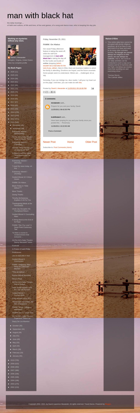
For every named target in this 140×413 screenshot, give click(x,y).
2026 (13, 72)
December (17, 125)
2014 (13, 112)
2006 (13, 374)
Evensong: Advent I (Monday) (19, 162)
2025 (13, 75)
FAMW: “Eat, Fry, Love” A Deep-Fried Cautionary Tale (22, 227)
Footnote (15, 246)
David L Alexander (18, 57)
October (16, 326)
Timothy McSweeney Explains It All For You (21, 199)
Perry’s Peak (17, 279)
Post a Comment (54, 131)
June (15, 339)
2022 (13, 85)
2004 (13, 380)
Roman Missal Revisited (21, 275)
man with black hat (40, 15)
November (17, 128)
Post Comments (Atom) (63, 147)
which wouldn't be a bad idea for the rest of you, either (54, 65)
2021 (13, 89)
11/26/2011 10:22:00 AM (60, 126)
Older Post (91, 142)
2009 (13, 364)
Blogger (108, 404)
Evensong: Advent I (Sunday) (19, 173)
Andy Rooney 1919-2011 (21, 298)
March (15, 349)
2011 (13, 122)
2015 (13, 109)
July (14, 336)
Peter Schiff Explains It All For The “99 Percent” (22, 289)
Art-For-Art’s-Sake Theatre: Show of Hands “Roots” (22, 138)
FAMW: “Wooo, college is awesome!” (21, 308)
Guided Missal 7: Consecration (18, 294)
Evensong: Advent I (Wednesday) (19, 133)
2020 (13, 92)
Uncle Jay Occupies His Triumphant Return (21, 210)
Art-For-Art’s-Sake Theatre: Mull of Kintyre (22, 283)
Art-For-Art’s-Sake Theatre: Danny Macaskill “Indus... (22, 241)
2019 (13, 95)
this (80, 83)
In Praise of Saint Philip (21, 249)
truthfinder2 (56, 117)
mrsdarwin (55, 103)
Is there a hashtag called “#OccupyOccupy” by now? (21, 155)
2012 (13, 119)
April (15, 346)
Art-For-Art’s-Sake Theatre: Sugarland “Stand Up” (22, 317)
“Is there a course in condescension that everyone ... (20, 235)
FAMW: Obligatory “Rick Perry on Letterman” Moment (21, 267)
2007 (13, 370)
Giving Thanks (17, 195)
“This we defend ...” (19, 272)
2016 (13, 105)
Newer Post (49, 142)
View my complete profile (17, 63)
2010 (13, 360)
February (16, 353)
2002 (13, 387)
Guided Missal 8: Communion (18, 260)
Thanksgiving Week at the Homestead (22, 205)
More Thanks (17, 191)
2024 (13, 79)
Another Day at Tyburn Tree (22, 313)
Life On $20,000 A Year (21, 256)
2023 (13, 82)
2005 (13, 377)
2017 (13, 102)
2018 (13, 99)
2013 (13, 115)
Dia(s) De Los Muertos (20, 321)
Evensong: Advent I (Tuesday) (19, 143)
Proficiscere (16, 252)
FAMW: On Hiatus (19, 183)
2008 (13, 367)
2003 (13, 384)
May (14, 343)
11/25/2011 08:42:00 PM (60, 109)
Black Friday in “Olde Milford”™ (20, 187)
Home (70, 142)
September (17, 329)
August (15, 332)
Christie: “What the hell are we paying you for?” (22, 149)
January (16, 356)
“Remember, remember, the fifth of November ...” (22, 303)
